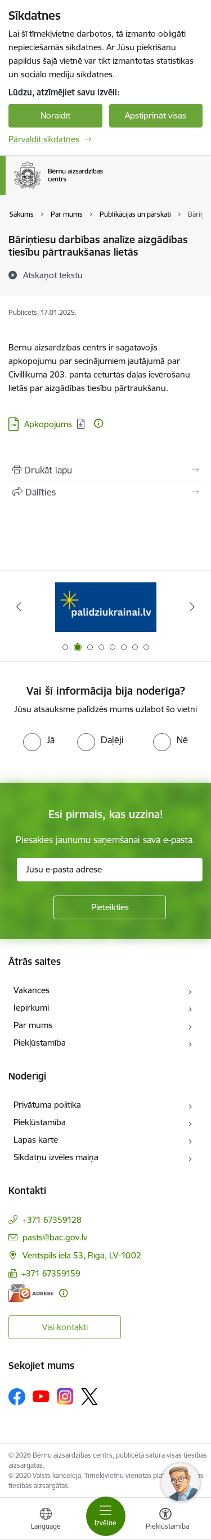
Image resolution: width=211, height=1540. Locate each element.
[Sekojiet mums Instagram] (65, 1396)
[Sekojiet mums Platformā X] (89, 1396)
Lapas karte (36, 1139)
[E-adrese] (30, 1293)
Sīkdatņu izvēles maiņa (56, 1157)
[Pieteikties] (109, 907)
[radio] (39, 740)
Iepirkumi (31, 1007)
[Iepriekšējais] (18, 606)
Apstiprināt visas (155, 115)
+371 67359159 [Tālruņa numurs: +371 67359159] (50, 1273)
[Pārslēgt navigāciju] (105, 1516)
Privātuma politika (47, 1104)
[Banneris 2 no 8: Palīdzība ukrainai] (105, 607)
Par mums (33, 1025)
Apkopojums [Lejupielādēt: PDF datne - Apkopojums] (48, 424)
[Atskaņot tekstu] (53, 275)
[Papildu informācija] (98, 423)
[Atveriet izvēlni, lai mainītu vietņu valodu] (45, 1520)
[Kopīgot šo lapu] (105, 492)
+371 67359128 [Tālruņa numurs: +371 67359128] (52, 1219)
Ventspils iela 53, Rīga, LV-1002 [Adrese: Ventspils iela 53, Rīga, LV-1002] (82, 1255)
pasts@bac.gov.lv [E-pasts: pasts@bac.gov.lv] (55, 1237)
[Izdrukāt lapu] (105, 470)
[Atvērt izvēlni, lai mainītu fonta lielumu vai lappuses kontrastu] (165, 1520)
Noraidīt (55, 115)
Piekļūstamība (40, 1042)
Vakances (32, 990)
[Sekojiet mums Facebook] (16, 1396)
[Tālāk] (192, 606)
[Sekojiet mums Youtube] (41, 1396)
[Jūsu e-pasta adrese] (110, 869)
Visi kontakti (65, 1327)
